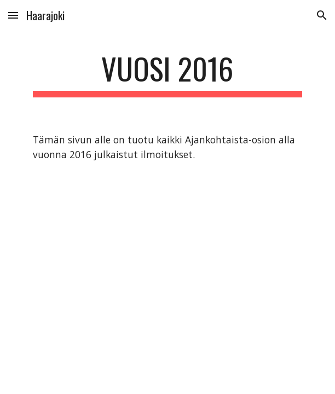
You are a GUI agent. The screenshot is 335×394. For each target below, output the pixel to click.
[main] (167, 74)
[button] (13, 15)
